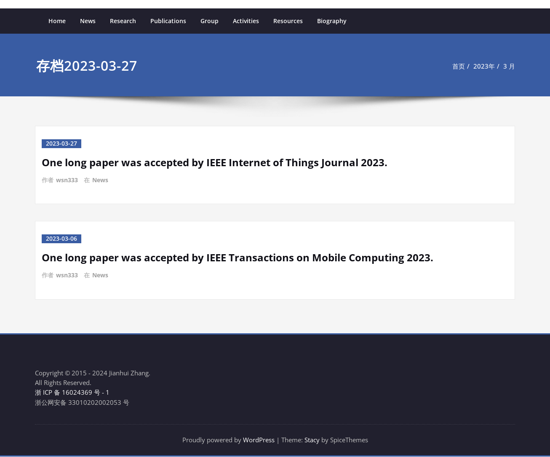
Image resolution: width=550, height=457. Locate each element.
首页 (458, 66)
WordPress (259, 440)
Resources (288, 21)
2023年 (484, 66)
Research (123, 21)
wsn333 (67, 179)
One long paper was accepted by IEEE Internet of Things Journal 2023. (214, 162)
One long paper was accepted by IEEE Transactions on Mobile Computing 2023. (237, 256)
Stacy (312, 440)
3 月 (509, 66)
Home (57, 21)
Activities (246, 21)
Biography (332, 21)
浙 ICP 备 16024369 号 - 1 (72, 392)
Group (209, 21)
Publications (168, 21)
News (88, 21)
